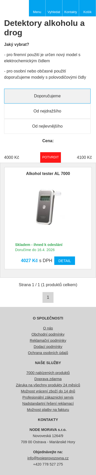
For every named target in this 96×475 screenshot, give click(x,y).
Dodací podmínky (48, 347)
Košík (87, 12)
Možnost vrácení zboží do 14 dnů (48, 391)
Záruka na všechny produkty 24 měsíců (48, 385)
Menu (37, 12)
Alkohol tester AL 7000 (48, 173)
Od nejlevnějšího (47, 126)
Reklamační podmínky (48, 340)
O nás (48, 328)
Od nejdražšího (47, 111)
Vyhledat (54, 12)
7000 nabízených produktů (48, 373)
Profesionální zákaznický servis (48, 397)
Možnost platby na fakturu (48, 410)
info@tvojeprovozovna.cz (48, 458)
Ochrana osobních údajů (48, 353)
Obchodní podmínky (48, 334)
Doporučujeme (47, 96)
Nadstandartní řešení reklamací (48, 403)
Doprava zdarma (47, 379)
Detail (64, 261)
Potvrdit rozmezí (50, 157)
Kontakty (70, 12)
